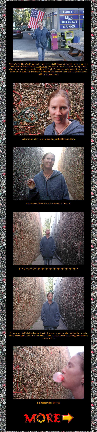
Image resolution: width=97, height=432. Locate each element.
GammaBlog (42, 66)
